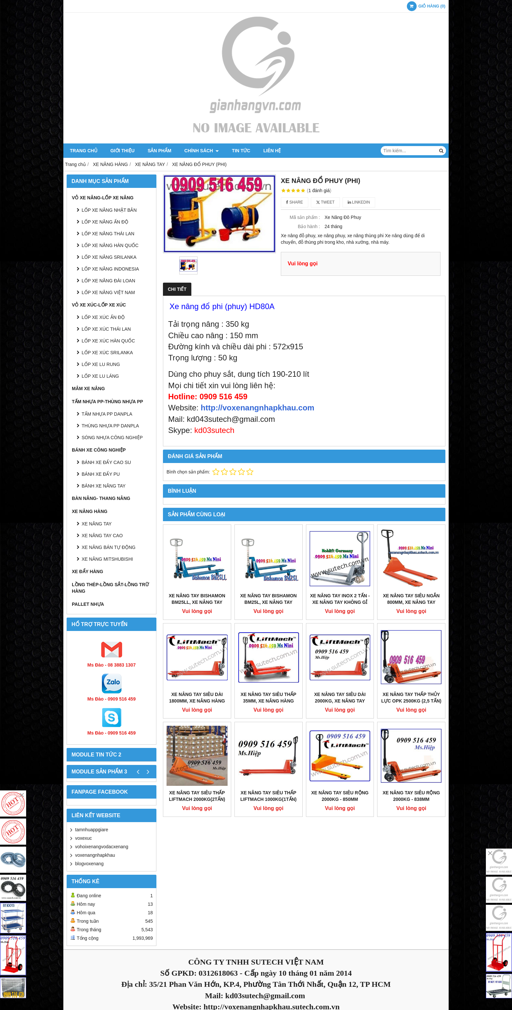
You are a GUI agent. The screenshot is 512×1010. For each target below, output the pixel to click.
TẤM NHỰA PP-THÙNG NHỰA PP (107, 401)
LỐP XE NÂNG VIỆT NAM (108, 292)
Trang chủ (83, 150)
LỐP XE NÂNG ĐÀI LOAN (108, 280)
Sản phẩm (159, 150)
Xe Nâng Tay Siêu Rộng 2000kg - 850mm (340, 796)
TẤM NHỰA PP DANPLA (107, 414)
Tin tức (241, 150)
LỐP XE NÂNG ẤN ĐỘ (105, 221)
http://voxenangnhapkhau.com (257, 407)
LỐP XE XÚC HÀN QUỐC (108, 340)
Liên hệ (272, 150)
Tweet (325, 202)
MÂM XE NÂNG (88, 388)
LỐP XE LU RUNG (101, 364)
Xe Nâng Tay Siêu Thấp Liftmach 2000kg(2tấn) (197, 796)
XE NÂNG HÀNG (89, 511)
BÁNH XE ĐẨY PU (101, 474)
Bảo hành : (309, 226)
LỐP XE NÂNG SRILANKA (109, 257)
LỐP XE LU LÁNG (100, 376)
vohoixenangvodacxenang (101, 846)
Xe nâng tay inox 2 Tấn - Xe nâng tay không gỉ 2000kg (340, 602)
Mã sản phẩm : (305, 217)
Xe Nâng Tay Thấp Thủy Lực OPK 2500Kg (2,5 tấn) (411, 698)
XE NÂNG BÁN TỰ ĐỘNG (109, 547)
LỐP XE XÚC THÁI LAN (106, 329)
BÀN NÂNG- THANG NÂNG (101, 498)
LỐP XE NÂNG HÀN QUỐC (110, 245)
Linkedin (359, 202)
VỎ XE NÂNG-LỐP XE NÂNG (103, 197)
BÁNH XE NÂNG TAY (104, 485)
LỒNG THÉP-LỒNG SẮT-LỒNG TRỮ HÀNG (110, 588)
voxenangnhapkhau (95, 855)
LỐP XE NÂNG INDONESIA (110, 269)
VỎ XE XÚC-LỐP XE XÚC (99, 304)
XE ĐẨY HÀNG (87, 571)
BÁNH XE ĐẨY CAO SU (106, 462)
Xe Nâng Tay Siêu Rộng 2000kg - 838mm (411, 796)
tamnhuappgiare (91, 829)
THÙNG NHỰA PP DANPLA (110, 425)
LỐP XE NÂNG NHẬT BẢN (109, 210)
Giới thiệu (122, 150)
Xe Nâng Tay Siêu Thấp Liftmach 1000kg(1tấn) (268, 796)
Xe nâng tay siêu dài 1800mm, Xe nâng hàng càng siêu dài (197, 701)
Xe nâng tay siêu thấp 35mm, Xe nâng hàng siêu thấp (268, 701)
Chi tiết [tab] (177, 289)
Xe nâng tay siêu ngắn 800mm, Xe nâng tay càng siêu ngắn (411, 602)
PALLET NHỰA (88, 604)
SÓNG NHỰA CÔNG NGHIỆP (112, 437)
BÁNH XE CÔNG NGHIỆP (99, 450)
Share (294, 202)
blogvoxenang (89, 863)
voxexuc (83, 838)
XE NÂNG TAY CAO (102, 535)
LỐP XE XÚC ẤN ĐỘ (103, 317)
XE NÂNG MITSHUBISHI (107, 559)
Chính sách (201, 150)
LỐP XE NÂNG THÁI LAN (108, 233)
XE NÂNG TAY (97, 523)
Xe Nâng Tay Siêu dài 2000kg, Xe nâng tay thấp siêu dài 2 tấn (340, 701)
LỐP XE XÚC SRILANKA (107, 352)
